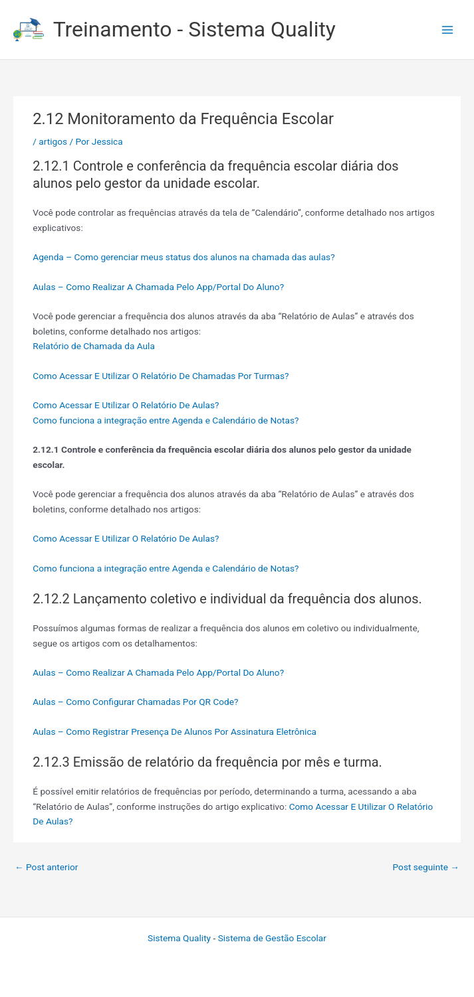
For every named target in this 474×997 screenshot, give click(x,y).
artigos (53, 141)
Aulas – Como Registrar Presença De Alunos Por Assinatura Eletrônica (174, 731)
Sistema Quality (179, 938)
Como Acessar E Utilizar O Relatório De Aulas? (126, 405)
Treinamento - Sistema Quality (194, 29)
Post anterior (46, 867)
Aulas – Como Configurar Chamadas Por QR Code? (135, 701)
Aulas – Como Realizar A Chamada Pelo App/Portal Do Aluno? (158, 286)
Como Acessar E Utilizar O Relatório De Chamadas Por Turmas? (161, 375)
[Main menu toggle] (447, 29)
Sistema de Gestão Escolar (272, 938)
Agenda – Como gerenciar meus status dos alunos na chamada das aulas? (183, 257)
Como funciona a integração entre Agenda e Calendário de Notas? (165, 420)
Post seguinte (426, 867)
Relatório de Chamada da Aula (94, 346)
